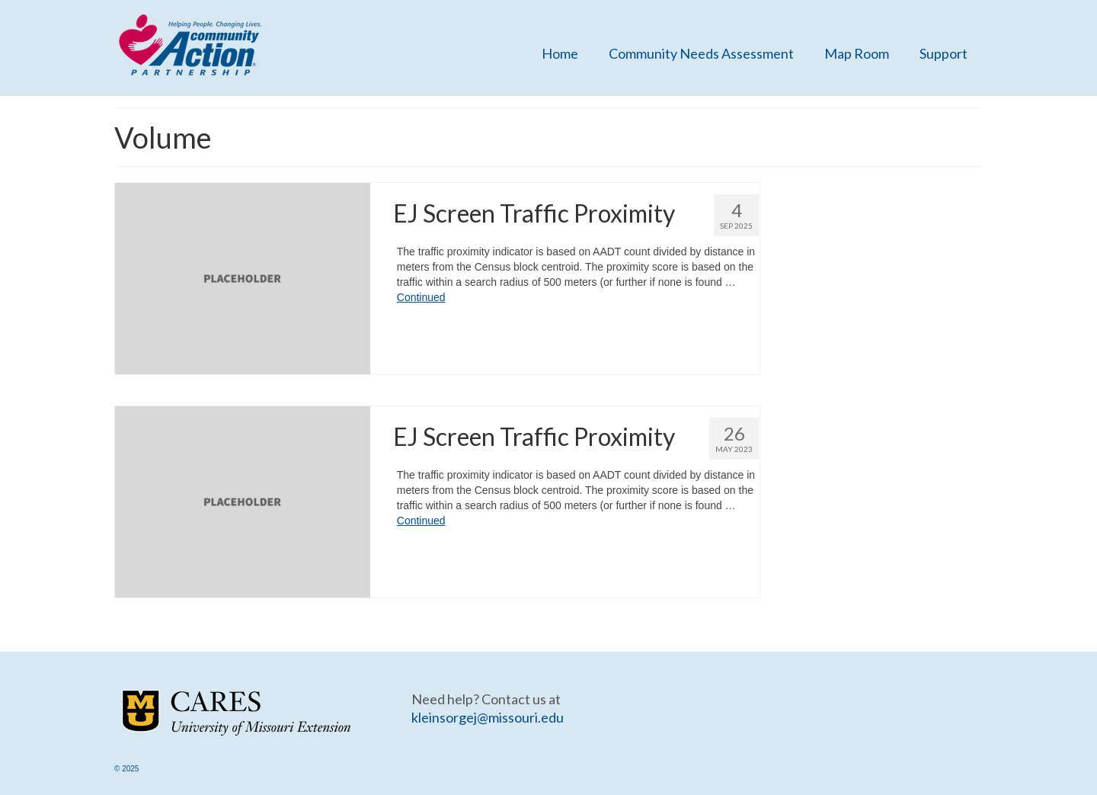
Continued (421, 297)
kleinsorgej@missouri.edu (487, 717)
